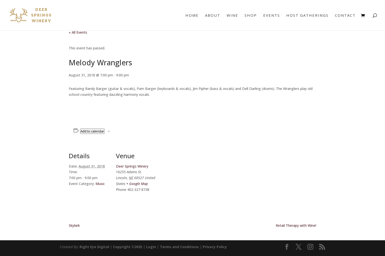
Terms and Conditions (179, 246)
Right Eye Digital (94, 246)
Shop (251, 16)
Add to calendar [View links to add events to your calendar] (92, 131)
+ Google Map (137, 183)
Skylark (74, 225)
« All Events (78, 32)
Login (151, 246)
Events (271, 16)
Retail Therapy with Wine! (296, 225)
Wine (232, 16)
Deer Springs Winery (132, 166)
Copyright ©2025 (127, 246)
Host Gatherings (307, 16)
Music (100, 183)
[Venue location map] (189, 178)
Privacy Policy (215, 246)
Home (192, 16)
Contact (345, 16)
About (212, 16)
